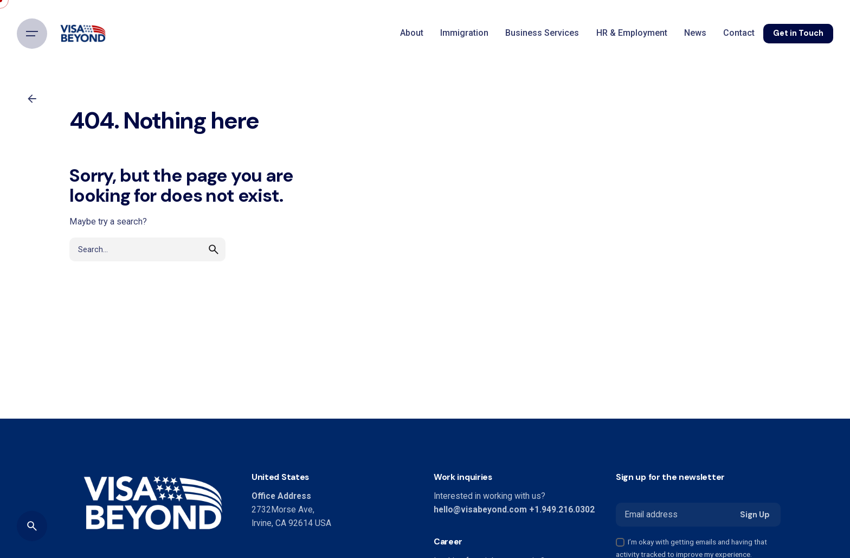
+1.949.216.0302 (562, 510)
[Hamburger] (32, 33)
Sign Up (755, 514)
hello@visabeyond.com (480, 510)
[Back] (32, 99)
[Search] (32, 526)
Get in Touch (798, 33)
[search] (214, 265)
